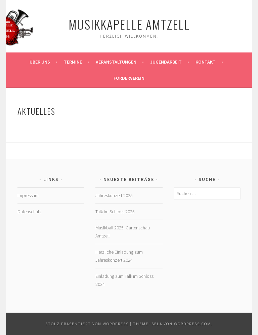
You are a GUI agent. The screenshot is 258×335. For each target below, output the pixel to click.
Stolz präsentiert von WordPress (87, 323)
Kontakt (206, 62)
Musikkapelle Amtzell (129, 24)
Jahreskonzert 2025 (114, 195)
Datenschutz (29, 212)
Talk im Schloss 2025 (115, 212)
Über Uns (40, 62)
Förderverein (129, 78)
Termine (73, 62)
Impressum (28, 195)
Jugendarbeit (166, 62)
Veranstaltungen (116, 62)
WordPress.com (192, 323)
